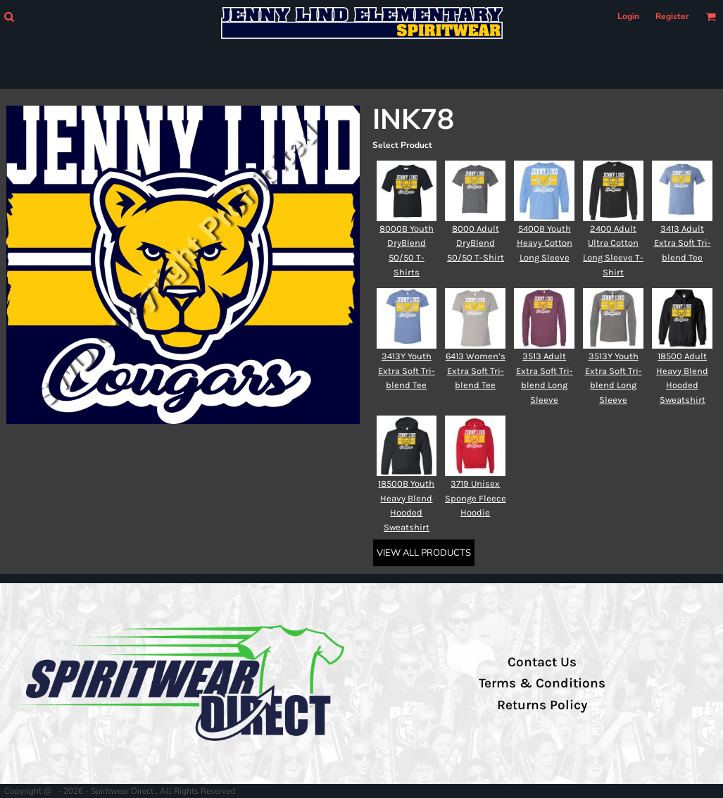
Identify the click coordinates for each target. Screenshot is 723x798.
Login (628, 16)
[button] (9, 16)
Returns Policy (542, 705)
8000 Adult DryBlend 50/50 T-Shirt (475, 243)
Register (672, 16)
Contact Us (542, 662)
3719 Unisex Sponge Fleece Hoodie (475, 498)
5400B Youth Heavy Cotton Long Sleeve (544, 243)
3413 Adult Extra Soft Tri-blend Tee (682, 243)
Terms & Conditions (542, 683)
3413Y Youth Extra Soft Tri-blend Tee (406, 371)
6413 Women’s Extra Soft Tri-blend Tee (475, 371)
